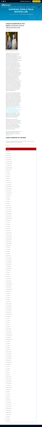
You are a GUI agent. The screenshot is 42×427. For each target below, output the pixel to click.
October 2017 (8, 360)
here (17, 113)
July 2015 (8, 416)
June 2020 (8, 295)
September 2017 (9, 362)
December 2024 (9, 186)
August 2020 (8, 291)
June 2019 (8, 320)
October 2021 (8, 266)
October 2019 (8, 312)
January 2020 (8, 305)
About (5, 7)
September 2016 (9, 387)
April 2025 (8, 178)
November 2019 (9, 310)
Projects (15, 7)
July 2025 (8, 172)
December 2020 (9, 282)
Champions (33, 7)
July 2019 (8, 318)
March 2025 (8, 180)
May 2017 (8, 370)
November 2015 (9, 408)
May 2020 (8, 297)
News (24, 7)
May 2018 (8, 345)
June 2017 (8, 368)
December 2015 (9, 406)
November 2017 (9, 358)
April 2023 (8, 228)
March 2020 (8, 301)
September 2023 (9, 218)
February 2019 (8, 328)
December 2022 (9, 236)
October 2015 (8, 410)
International (20, 7)
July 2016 (8, 391)
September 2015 (9, 412)
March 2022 (8, 255)
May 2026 (8, 151)
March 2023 (8, 230)
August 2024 (8, 195)
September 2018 (9, 339)
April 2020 (8, 299)
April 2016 (8, 397)
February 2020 (8, 303)
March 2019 (8, 326)
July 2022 (8, 247)
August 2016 (8, 389)
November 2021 (9, 264)
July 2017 (8, 366)
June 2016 (8, 393)
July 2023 (8, 222)
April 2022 (8, 253)
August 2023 (8, 220)
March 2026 (8, 155)
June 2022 (8, 249)
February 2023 (8, 232)
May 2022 (8, 251)
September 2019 (9, 314)
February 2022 (8, 257)
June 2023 (8, 224)
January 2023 (8, 234)
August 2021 (8, 270)
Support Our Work (36, 1)
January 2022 (8, 259)
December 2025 (9, 161)
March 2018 (8, 349)
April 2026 (8, 153)
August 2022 (8, 245)
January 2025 (8, 184)
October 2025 (8, 165)
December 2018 (9, 333)
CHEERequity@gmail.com (26, 1)
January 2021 (8, 280)
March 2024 (8, 205)
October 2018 (8, 337)
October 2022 (8, 241)
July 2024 (8, 197)
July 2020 (8, 293)
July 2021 (8, 272)
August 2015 (8, 414)
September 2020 (9, 289)
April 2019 (8, 324)
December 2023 (9, 211)
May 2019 (8, 322)
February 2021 (8, 278)
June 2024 (8, 199)
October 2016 (8, 385)
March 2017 (8, 374)
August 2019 (8, 316)
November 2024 (9, 188)
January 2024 (8, 209)
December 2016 (9, 381)
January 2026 (8, 159)
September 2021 (9, 268)
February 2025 (8, 182)
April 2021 (8, 274)
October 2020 (8, 287)
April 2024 (8, 203)
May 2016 (8, 395)
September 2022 (9, 243)
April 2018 (8, 347)
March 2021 (8, 276)
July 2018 (8, 341)
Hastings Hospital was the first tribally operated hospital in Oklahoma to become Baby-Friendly (13, 111)
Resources (28, 7)
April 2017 (8, 372)
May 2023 (8, 226)
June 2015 (8, 418)
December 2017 (9, 356)
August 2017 (8, 364)
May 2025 (8, 176)
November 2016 (9, 383)
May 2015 (8, 420)
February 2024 (8, 207)
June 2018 (8, 343)
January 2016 (8, 404)
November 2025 (9, 163)
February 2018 (8, 351)
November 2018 (9, 335)
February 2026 (8, 157)
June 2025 (8, 174)
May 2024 (8, 201)
